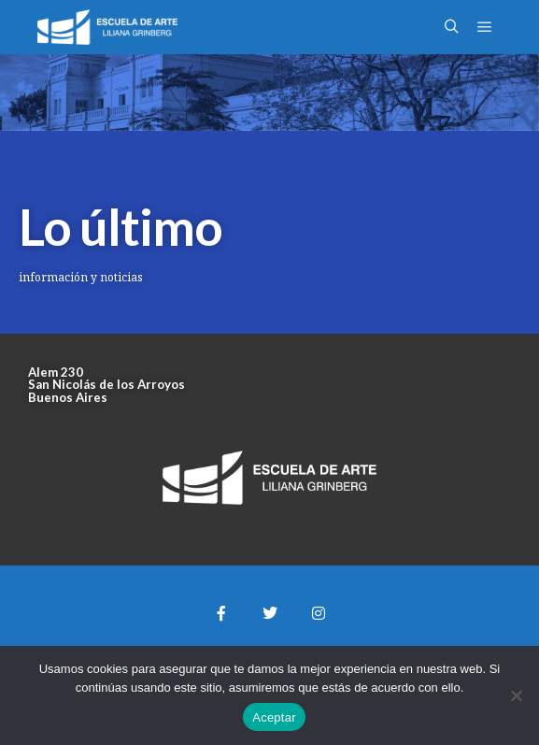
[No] (515, 695)
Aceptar (274, 717)
